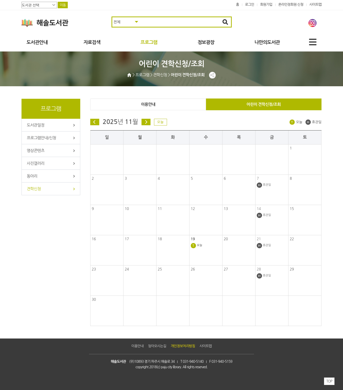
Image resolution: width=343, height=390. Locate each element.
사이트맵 (315, 4)
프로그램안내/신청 (41, 138)
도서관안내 (37, 42)
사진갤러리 (35, 163)
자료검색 (92, 42)
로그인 (249, 4)
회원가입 (266, 4)
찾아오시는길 (157, 346)
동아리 (32, 176)
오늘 (160, 122)
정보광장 (206, 42)
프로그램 (148, 42)
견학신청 (34, 189)
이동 (63, 5)
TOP (329, 381)
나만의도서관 (267, 42)
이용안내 (148, 104)
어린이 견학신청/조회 (263, 104)
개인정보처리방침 (183, 346)
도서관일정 (35, 125)
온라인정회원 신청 (290, 4)
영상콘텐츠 (35, 150)
